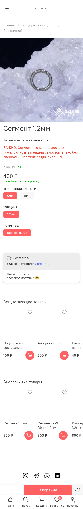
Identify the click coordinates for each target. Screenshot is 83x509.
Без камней (12, 30)
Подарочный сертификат (13, 345)
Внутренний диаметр (19, 188)
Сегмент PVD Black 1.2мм (49, 425)
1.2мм (11, 214)
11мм (27, 196)
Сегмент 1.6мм (15, 423)
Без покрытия (17, 233)
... (53, 25)
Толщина (10, 207)
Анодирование (49, 343)
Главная (9, 25)
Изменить (42, 264)
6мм (10, 196)
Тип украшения (33, 25)
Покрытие (11, 225)
